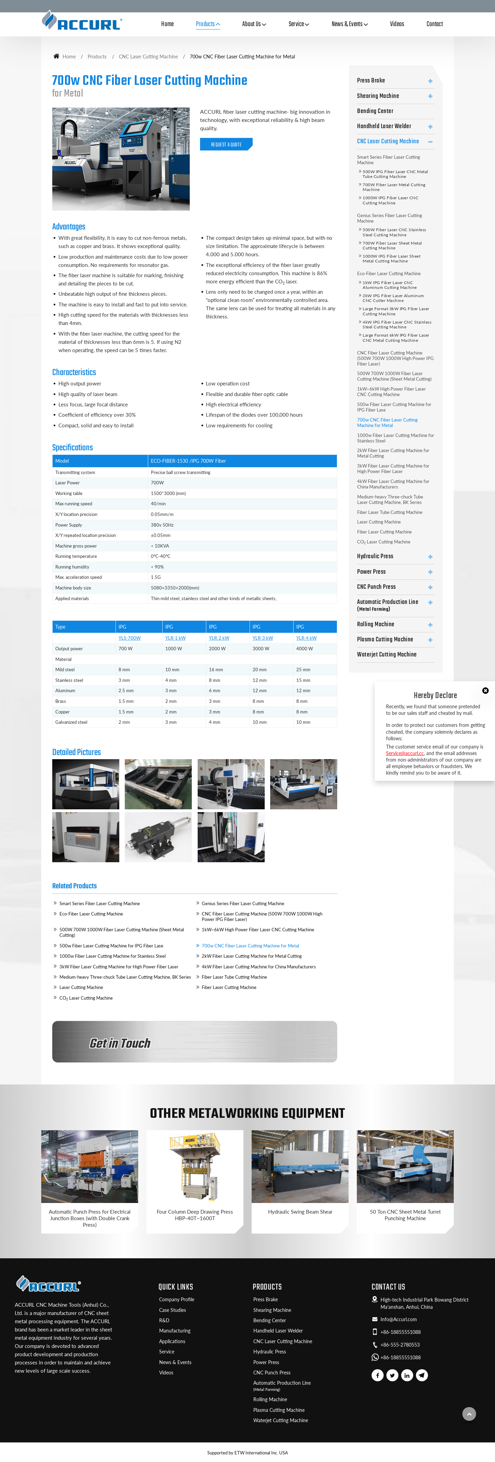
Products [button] (205, 24)
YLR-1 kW (175, 638)
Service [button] (296, 24)
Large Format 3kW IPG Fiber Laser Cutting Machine (396, 311)
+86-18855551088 (401, 1332)
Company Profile (176, 1299)
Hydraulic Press (375, 556)
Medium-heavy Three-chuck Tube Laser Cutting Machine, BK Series (125, 977)
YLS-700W (130, 638)
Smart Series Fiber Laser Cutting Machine (99, 903)
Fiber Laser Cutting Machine (229, 987)
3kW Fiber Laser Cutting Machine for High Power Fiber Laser (118, 966)
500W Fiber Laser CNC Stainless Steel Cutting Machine (394, 232)
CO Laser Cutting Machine (86, 998)
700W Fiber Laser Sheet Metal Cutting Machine (392, 245)
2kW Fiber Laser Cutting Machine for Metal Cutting (252, 956)
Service (166, 1351)
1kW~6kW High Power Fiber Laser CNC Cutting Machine (258, 929)
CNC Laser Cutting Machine (148, 56)
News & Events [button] (347, 24)
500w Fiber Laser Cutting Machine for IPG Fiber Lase (111, 945)
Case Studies (172, 1310)
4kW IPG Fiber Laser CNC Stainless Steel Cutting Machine (397, 324)
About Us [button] (251, 24)
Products (97, 56)
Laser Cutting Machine (81, 987)
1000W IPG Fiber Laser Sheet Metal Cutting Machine (391, 258)
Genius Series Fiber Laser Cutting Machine (243, 903)
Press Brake (371, 81)
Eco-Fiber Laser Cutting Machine (91, 913)
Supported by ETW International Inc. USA (247, 1452)
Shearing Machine (378, 96)
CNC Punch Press (376, 587)
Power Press (371, 572)
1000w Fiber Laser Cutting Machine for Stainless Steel (112, 956)
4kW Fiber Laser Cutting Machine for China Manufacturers (259, 966)
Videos (397, 24)
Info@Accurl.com (399, 1319)
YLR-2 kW (219, 638)
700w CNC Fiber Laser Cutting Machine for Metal (250, 945)
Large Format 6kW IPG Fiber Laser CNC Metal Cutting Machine (396, 337)
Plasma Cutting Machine (385, 639)
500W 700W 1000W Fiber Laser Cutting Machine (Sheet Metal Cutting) (121, 932)
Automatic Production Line (395, 605)
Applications (172, 1341)
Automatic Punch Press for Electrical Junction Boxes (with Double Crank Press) (90, 1218)
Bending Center (375, 111)
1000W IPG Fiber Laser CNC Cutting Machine (390, 200)
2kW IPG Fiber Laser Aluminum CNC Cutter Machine (393, 298)
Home (167, 24)
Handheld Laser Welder (384, 126)
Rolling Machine (375, 624)
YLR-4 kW (306, 638)
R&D (164, 1320)
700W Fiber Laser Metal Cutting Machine (394, 187)
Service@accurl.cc (405, 753)
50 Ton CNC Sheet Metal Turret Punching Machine (405, 1214)
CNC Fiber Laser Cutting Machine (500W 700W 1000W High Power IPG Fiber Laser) (262, 916)
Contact (435, 24)
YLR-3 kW (263, 638)
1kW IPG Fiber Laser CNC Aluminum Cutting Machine (390, 285)
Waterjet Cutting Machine (387, 655)
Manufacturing (174, 1331)
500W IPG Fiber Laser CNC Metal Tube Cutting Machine (395, 174)
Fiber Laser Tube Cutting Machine (234, 977)
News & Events (175, 1362)
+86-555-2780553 (400, 1345)
